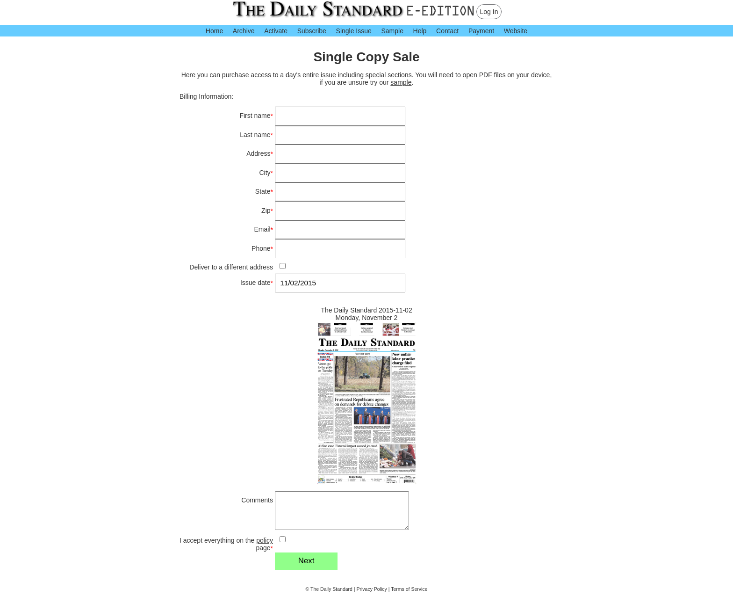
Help (420, 31)
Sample (392, 31)
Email (263, 229)
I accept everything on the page (226, 544)
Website (515, 31)
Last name (256, 135)
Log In (489, 11)
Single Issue (354, 31)
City (266, 173)
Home (214, 31)
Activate (275, 31)
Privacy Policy (372, 589)
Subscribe (311, 31)
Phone (262, 249)
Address (259, 154)
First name (256, 116)
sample (400, 82)
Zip (267, 211)
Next (306, 560)
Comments (257, 500)
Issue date (256, 283)
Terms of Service (409, 589)
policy (264, 540)
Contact (447, 31)
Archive (244, 31)
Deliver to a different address (231, 267)
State (264, 192)
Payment (481, 31)
